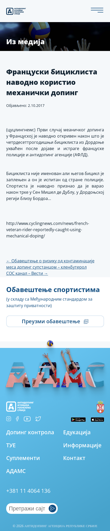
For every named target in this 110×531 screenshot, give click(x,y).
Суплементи (23, 458)
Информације (82, 445)
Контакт (74, 458)
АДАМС (16, 471)
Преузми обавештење (55, 321)
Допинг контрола (30, 432)
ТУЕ (11, 445)
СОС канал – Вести (27, 273)
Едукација (77, 432)
